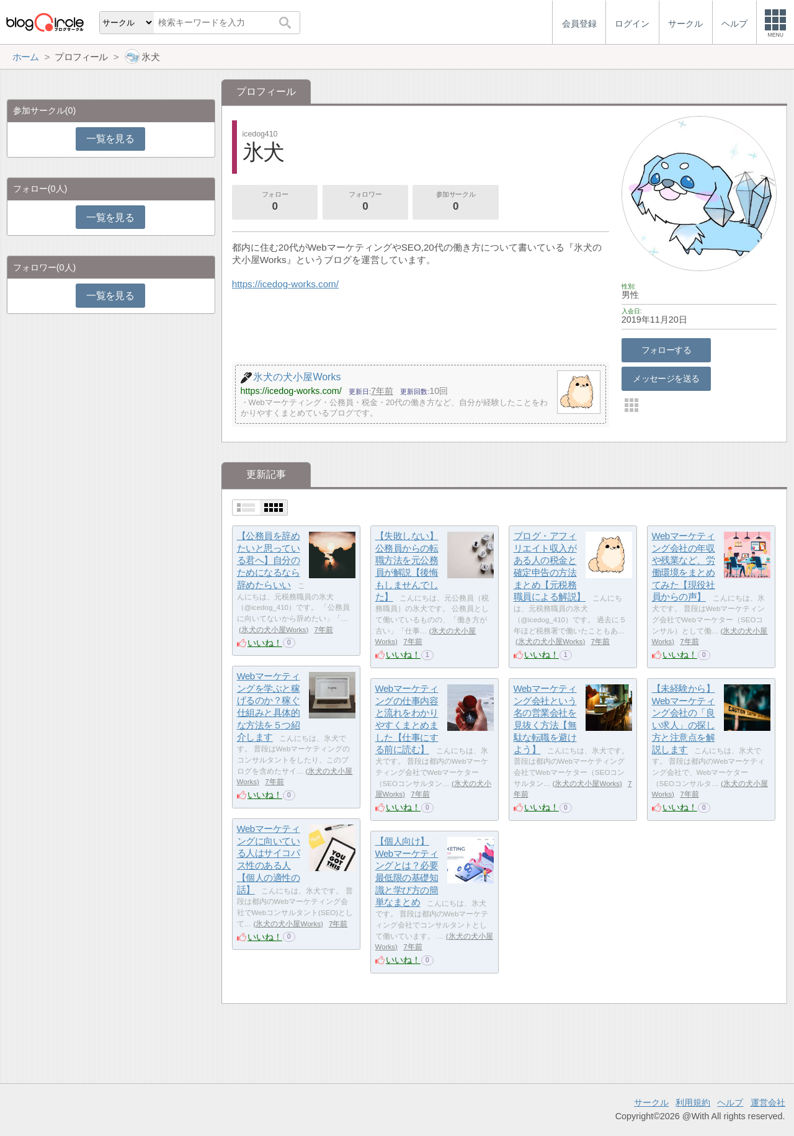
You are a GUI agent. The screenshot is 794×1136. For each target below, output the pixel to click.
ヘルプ (730, 1102)
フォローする (666, 350)
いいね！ (265, 643)
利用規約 (693, 1102)
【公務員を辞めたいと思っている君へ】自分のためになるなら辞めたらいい (268, 560)
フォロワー (365, 202)
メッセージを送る (666, 378)
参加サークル (456, 202)
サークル (651, 1102)
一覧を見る (110, 138)
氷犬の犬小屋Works (273, 629)
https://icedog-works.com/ (285, 284)
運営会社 (768, 1102)
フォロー (274, 202)
